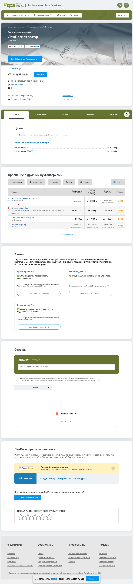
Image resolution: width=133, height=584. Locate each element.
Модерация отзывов (108, 566)
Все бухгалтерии (18, 15)
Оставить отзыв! (66, 421)
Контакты (103, 554)
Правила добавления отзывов (51, 566)
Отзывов (31, 46)
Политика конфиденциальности (16, 567)
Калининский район (20, 96)
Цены (61, 15)
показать (40, 75)
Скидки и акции (43, 15)
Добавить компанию (47, 558)
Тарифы (71, 562)
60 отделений (17, 84)
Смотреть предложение (39, 293)
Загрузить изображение (48, 562)
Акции (65, 114)
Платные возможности (78, 554)
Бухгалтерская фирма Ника (24, 198)
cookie (54, 579)
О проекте (11, 554)
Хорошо (92, 579)
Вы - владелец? (14, 69)
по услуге (122, 15)
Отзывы (74, 15)
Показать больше (66, 234)
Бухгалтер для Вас (19, 208)
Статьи (41, 554)
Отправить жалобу (107, 562)
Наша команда (13, 558)
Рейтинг (114, 114)
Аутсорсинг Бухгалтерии (22, 218)
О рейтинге (12, 562)
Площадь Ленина (18, 99)
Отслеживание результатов (80, 558)
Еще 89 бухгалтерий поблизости (25, 59)
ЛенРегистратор (18, 224)
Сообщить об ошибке (108, 558)
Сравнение (40, 114)
